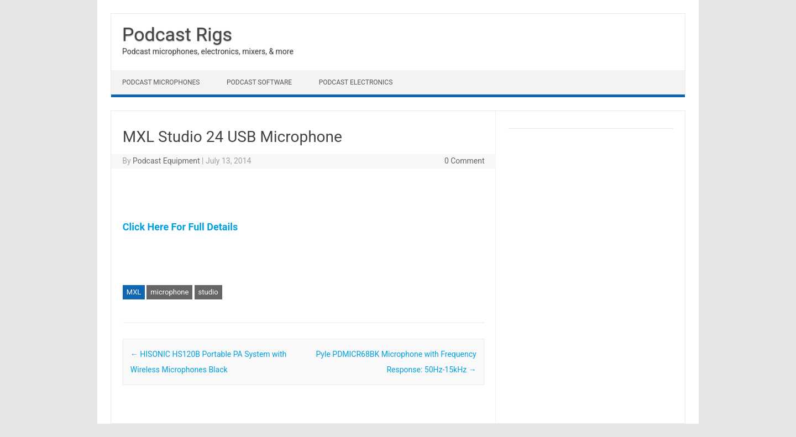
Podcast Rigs (177, 34)
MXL (134, 292)
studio (208, 292)
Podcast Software (259, 82)
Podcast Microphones (161, 82)
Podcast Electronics (356, 82)
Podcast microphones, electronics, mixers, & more (208, 51)
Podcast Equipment (166, 160)
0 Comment (464, 160)
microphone (169, 292)
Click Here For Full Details (180, 227)
